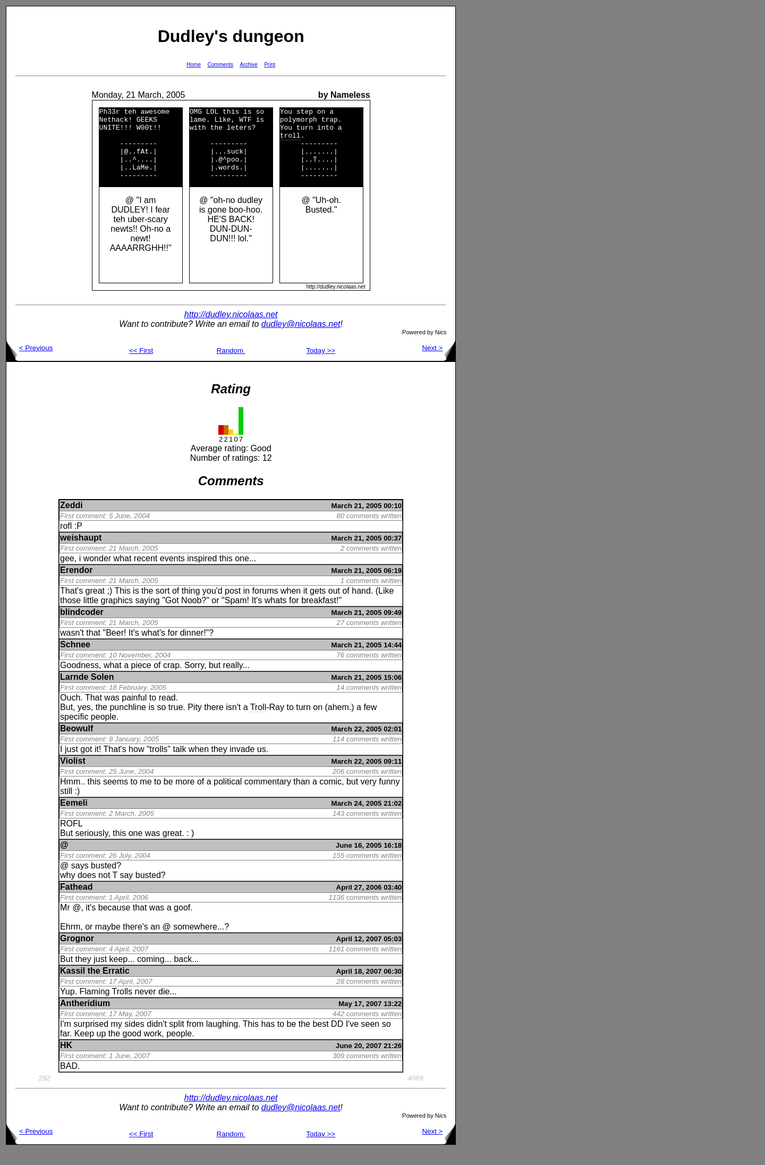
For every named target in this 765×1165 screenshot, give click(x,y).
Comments (220, 64)
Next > (438, 362)
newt (140, 252)
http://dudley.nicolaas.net (231, 328)
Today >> (320, 365)
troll (290, 141)
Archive (249, 64)
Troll (258, 721)
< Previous (29, 362)
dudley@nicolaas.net (301, 338)
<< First (141, 365)
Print (269, 64)
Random (231, 365)
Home (193, 64)
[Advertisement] (490, 165)
